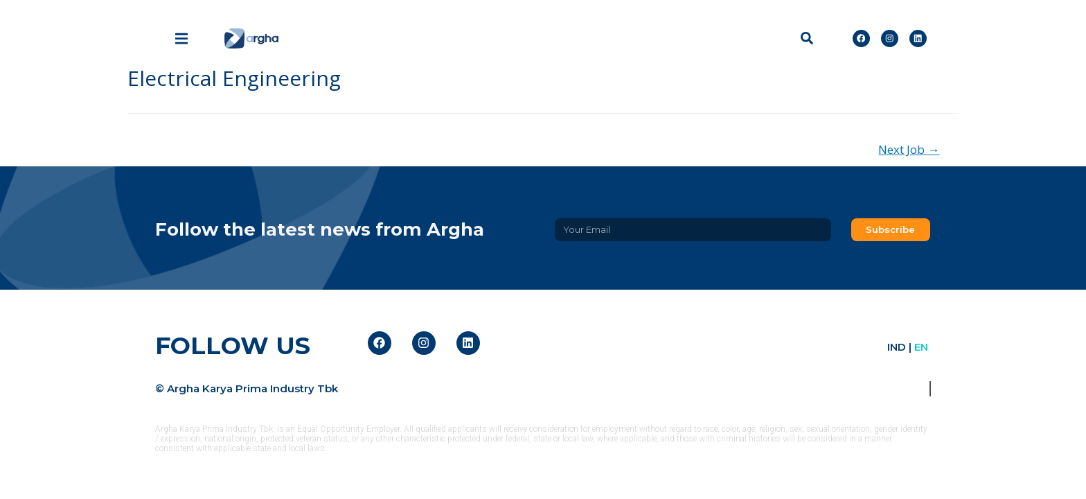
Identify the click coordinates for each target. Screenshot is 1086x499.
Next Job (908, 149)
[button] (806, 38)
